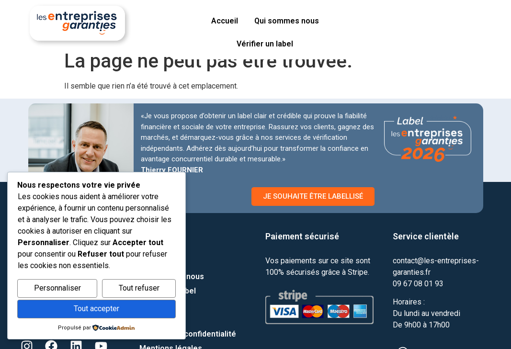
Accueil (224, 20)
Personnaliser (57, 288)
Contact (153, 262)
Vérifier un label (265, 43)
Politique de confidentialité (187, 333)
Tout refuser (139, 288)
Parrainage (159, 305)
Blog (147, 319)
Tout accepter (96, 308)
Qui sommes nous (286, 20)
